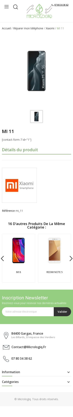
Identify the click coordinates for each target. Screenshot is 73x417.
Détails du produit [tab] (20, 149)
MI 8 (18, 272)
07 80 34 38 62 (61, 5)
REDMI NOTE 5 (55, 272)
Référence (8, 211)
